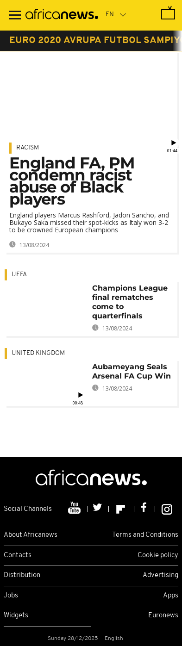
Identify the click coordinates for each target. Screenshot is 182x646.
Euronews (163, 615)
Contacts (17, 555)
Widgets (16, 615)
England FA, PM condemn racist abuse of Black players (71, 181)
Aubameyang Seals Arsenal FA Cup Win (131, 371)
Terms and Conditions (145, 535)
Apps (170, 595)
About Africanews (30, 535)
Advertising (160, 575)
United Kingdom (38, 353)
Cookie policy (158, 555)
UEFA (19, 274)
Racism (27, 147)
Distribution (22, 575)
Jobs (11, 595)
